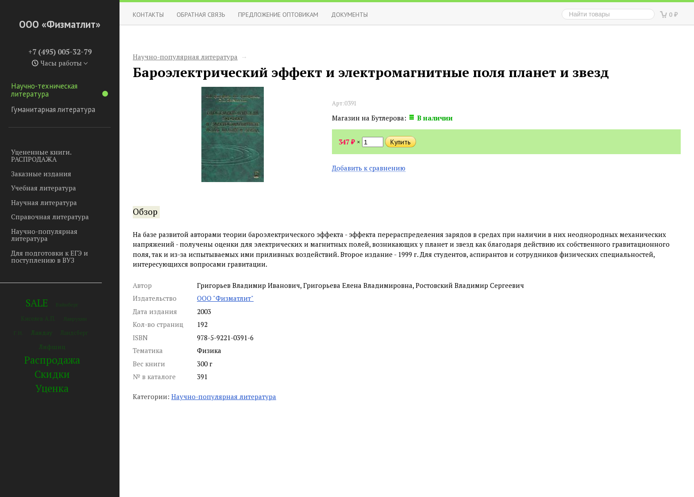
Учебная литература (43, 187)
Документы (349, 14)
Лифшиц (52, 346)
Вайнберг (67, 304)
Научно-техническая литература (59, 90)
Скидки (52, 374)
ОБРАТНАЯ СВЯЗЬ (201, 14)
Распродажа (52, 359)
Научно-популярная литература (44, 235)
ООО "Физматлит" (225, 298)
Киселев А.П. (38, 318)
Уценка (52, 388)
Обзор (145, 211)
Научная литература (44, 202)
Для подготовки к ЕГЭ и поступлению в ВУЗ (49, 256)
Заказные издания (41, 173)
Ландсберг (74, 333)
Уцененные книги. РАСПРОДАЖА (41, 156)
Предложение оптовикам (278, 14)
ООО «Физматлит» (59, 24)
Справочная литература (50, 216)
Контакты (148, 14)
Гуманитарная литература (53, 109)
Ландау (41, 332)
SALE (37, 302)
